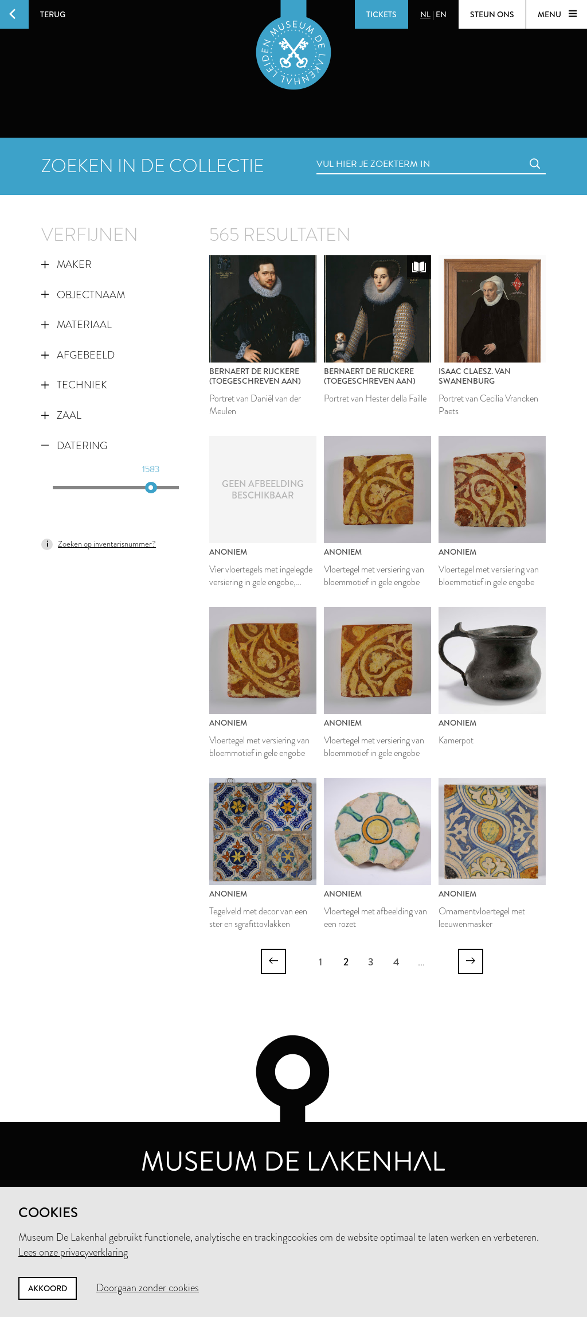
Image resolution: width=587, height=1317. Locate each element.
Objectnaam (83, 294)
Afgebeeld (78, 355)
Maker (66, 264)
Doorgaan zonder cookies (147, 1287)
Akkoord (47, 1288)
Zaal (61, 415)
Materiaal (76, 324)
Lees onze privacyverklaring (73, 1252)
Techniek (74, 384)
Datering (74, 445)
